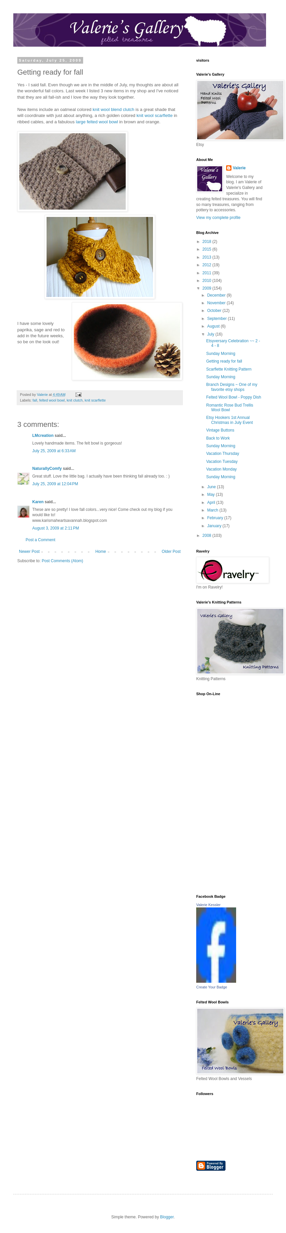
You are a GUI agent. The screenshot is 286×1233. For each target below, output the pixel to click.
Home (100, 551)
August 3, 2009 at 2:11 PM (55, 528)
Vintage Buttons (220, 430)
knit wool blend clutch (114, 109)
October (214, 310)
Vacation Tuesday (222, 461)
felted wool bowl (52, 400)
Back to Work (218, 438)
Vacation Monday (221, 469)
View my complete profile (218, 217)
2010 (208, 280)
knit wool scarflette (155, 115)
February (215, 518)
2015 (208, 249)
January (214, 526)
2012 (208, 265)
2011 (208, 273)
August (214, 326)
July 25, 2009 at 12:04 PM (55, 484)
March (213, 510)
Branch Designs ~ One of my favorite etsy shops (231, 387)
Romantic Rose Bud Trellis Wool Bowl (229, 407)
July (211, 334)
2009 (208, 288)
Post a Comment (40, 540)
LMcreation (43, 435)
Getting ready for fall (224, 361)
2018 (208, 241)
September (217, 318)
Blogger (167, 1217)
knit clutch (74, 400)
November (217, 303)
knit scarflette (95, 400)
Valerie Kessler (208, 905)
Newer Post (29, 551)
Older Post (171, 551)
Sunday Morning (220, 353)
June (212, 487)
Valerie (239, 168)
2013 (208, 257)
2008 (208, 535)
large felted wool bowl (97, 121)
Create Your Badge (211, 987)
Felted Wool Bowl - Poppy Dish (233, 397)
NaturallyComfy (47, 468)
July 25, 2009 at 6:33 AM (53, 451)
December (217, 295)
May (211, 494)
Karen (38, 502)
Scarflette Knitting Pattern (228, 369)
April (211, 502)
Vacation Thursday (222, 453)
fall (35, 400)
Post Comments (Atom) (62, 561)
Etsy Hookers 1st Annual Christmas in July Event (229, 420)
